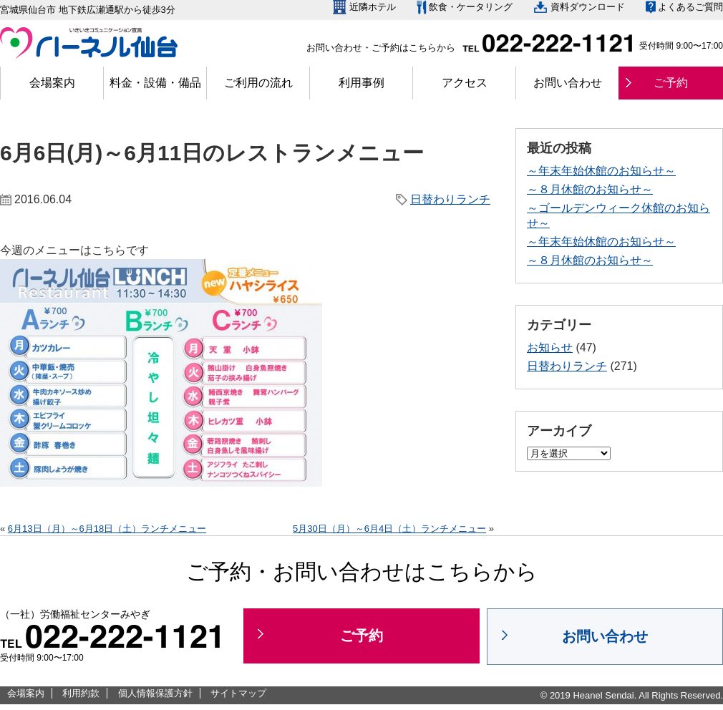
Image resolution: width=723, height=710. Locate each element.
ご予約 (671, 83)
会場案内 (52, 83)
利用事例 (361, 83)
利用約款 (81, 693)
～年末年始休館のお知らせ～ (601, 171)
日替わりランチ (450, 199)
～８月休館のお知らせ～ (590, 189)
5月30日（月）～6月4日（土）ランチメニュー (389, 528)
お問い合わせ (567, 83)
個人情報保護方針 (155, 693)
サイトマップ (238, 693)
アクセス (464, 83)
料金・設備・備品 (155, 83)
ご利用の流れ (258, 83)
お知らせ (550, 347)
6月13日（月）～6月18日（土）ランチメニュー (107, 528)
